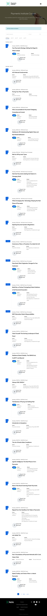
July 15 (24, 38)
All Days (7, 38)
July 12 (12, 38)
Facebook (37, 602)
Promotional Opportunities (22, 604)
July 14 (20, 38)
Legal (17, 607)
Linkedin (34, 602)
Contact (22, 602)
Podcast (39, 602)
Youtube (35, 604)
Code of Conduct (24, 607)
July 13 (16, 38)
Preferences (22, 609)
